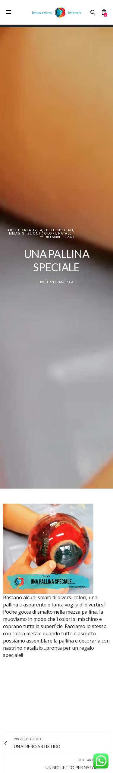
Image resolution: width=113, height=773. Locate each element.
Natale (65, 233)
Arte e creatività (25, 230)
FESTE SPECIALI (59, 230)
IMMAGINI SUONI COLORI (32, 233)
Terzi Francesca (59, 282)
